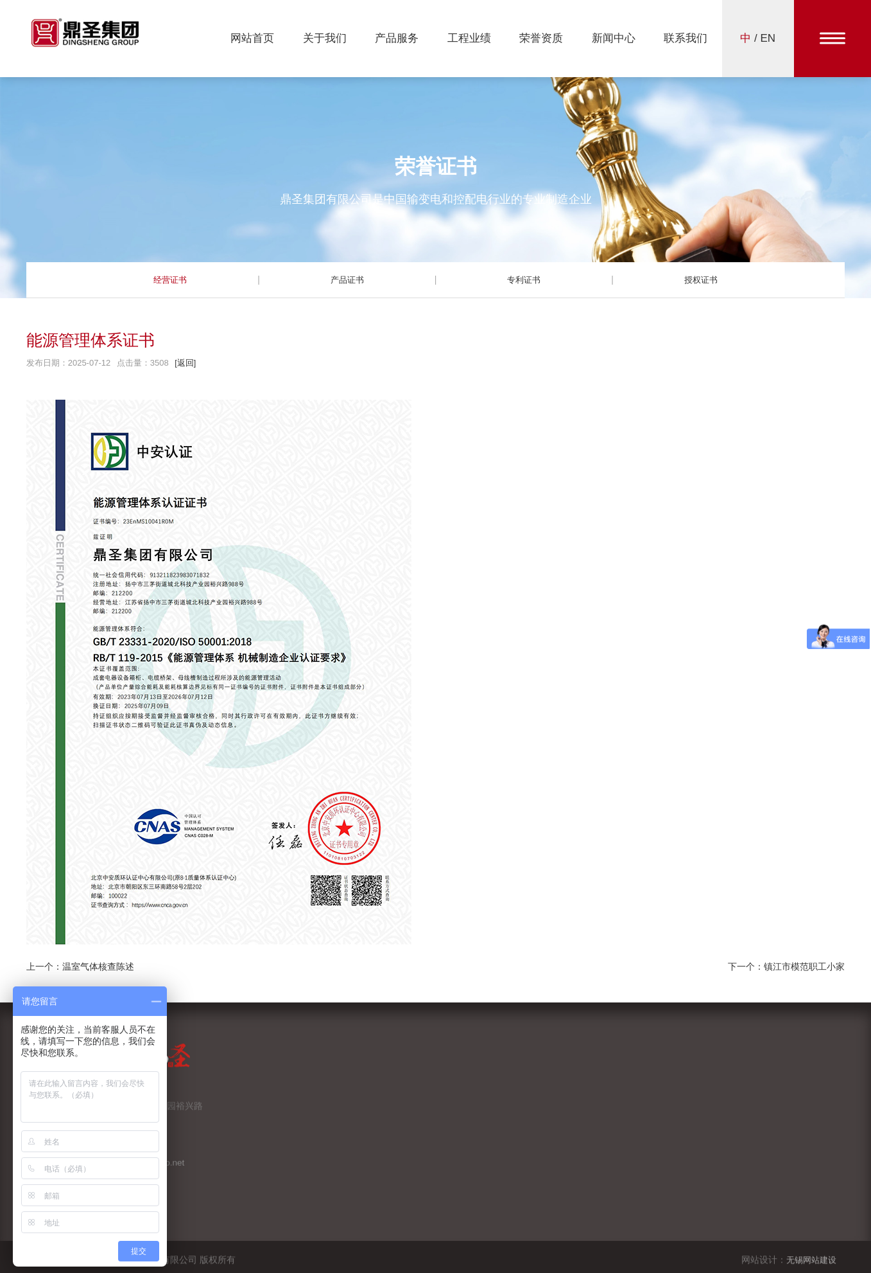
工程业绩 (469, 38)
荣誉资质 (541, 38)
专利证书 (524, 279)
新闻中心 (613, 38)
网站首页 (252, 38)
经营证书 (170, 279)
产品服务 (396, 38)
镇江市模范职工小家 (804, 966)
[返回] (185, 363)
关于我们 (325, 38)
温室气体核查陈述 (98, 966)
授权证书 (701, 279)
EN (768, 38)
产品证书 (347, 279)
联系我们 (685, 38)
